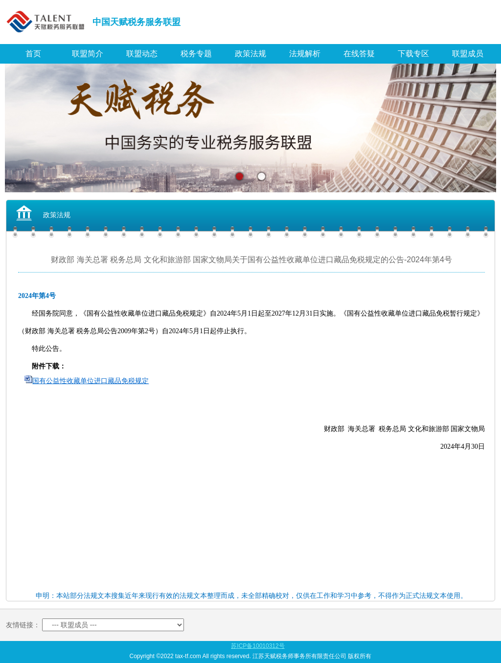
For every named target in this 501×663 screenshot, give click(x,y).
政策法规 (250, 53)
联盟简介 (87, 53)
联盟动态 (142, 53)
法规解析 (304, 53)
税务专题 (196, 53)
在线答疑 (359, 53)
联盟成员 (467, 53)
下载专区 (413, 53)
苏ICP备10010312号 (257, 645)
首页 (33, 53)
